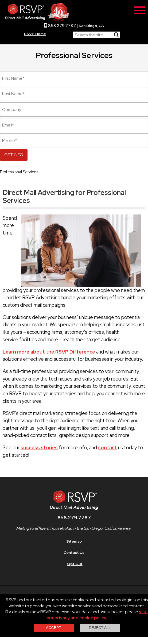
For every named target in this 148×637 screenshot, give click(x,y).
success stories (39, 447)
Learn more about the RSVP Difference (49, 351)
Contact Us (74, 552)
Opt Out (75, 563)
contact (107, 447)
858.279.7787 (60, 25)
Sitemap (74, 541)
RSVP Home (35, 33)
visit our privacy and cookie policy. (97, 614)
